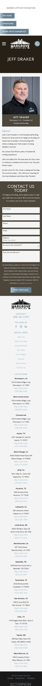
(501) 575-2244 (21, 538)
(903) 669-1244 (21, 593)
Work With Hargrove (14, 31)
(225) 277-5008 (21, 465)
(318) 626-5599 (21, 556)
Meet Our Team (21, 341)
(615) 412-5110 (21, 575)
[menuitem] (10, 678)
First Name (7, 209)
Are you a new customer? (12, 245)
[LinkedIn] (26, 326)
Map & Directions (21, 388)
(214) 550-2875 (21, 483)
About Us (21, 337)
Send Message (21, 290)
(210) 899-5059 (21, 611)
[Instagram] (21, 326)
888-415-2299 (21, 317)
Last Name (7, 216)
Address (6, 238)
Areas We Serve (21, 346)
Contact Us (21, 368)
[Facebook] (16, 326)
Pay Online (21, 350)
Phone (5, 223)
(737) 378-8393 (21, 446)
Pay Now (7, 16)
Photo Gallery (21, 354)
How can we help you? (11, 252)
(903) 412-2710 (21, 630)
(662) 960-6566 (21, 648)
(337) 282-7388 (21, 520)
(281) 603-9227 (21, 501)
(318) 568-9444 (21, 391)
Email (5, 231)
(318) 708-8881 (21, 666)
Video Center (21, 363)
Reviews (21, 359)
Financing (8, 24)
